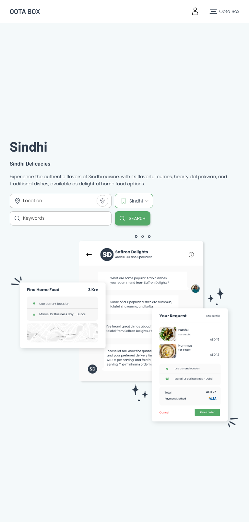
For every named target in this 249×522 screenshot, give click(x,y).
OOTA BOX (25, 11)
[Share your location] (102, 201)
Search (133, 218)
